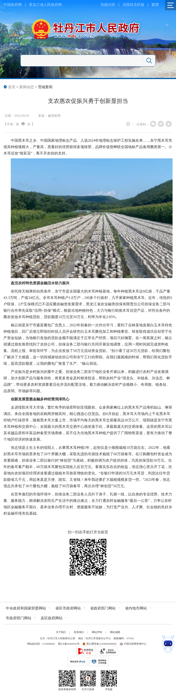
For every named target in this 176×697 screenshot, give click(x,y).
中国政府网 (12, 5)
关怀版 (138, 5)
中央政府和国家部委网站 (26, 608)
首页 (11, 87)
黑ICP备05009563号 (69, 643)
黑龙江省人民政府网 (45, 5)
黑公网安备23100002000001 (99, 643)
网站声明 (97, 632)
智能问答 (108, 5)
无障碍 (127, 5)
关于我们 (61, 632)
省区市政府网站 (68, 608)
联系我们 (79, 632)
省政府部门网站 (103, 608)
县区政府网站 (52, 618)
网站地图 (115, 632)
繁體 (155, 5)
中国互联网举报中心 (133, 643)
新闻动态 (26, 87)
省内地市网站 (136, 608)
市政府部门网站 (18, 618)
